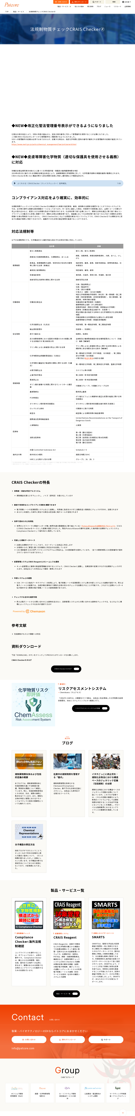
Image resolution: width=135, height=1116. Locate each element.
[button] (15, 183)
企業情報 (128, 6)
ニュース (107, 6)
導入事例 (90, 6)
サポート (98, 2)
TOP (7, 12)
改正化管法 (89, 358)
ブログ (99, 6)
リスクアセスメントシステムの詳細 (87, 708)
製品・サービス (63, 6)
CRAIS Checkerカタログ (63, 669)
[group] (67, 183)
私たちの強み (79, 6)
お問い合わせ (62, 2)
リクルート (118, 6)
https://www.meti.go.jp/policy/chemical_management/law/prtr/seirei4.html (44, 144)
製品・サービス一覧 (63, 994)
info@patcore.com (23, 1048)
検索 (114, 2)
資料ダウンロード (80, 2)
